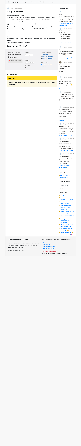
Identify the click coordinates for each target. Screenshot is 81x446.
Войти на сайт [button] (67, 2)
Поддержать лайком (15, 60)
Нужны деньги (28, 54)
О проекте (46, 243)
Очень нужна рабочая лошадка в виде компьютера (65, 220)
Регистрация (46, 244)
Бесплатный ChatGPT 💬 (37, 2)
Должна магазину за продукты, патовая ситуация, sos (65, 207)
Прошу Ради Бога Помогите (66, 150)
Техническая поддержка (50, 251)
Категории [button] (24, 2)
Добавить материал (48, 248)
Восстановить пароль (49, 246)
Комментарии (50, 2)
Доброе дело (45, 54)
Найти (61, 188)
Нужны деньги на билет (47, 56)
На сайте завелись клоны (65, 73)
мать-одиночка (29, 62)
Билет (26, 60)
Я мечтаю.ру (13, 2)
